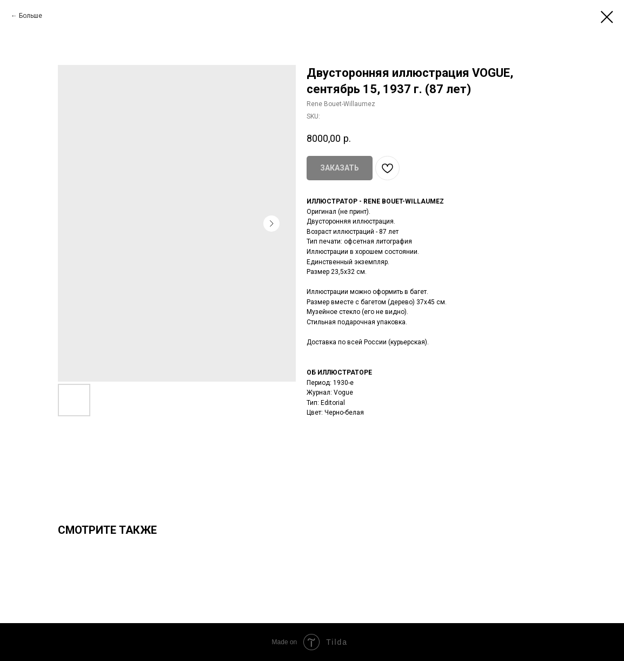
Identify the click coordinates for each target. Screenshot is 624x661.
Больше (30, 15)
